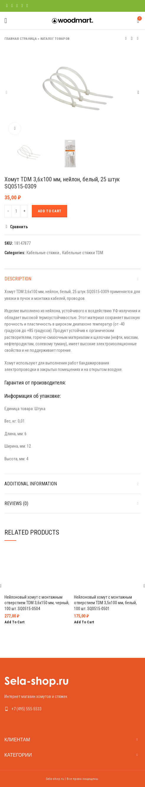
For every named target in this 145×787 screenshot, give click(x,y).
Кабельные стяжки (43, 252)
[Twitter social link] (11, 6)
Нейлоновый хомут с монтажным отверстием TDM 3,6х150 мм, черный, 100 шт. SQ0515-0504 (36, 603)
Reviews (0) (16, 503)
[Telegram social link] (27, 6)
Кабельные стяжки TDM (82, 252)
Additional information (30, 484)
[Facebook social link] (6, 6)
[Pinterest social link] (16, 6)
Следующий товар (137, 38)
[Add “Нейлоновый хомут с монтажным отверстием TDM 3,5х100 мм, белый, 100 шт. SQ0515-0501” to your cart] (84, 622)
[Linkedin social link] (21, 6)
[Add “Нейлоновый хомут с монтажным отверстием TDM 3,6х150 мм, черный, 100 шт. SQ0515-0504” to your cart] (14, 622)
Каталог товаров (55, 39)
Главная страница (20, 39)
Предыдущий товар (125, 38)
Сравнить (19, 227)
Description (17, 279)
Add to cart (49, 211)
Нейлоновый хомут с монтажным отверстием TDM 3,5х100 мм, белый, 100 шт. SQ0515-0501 (105, 603)
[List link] (72, 709)
